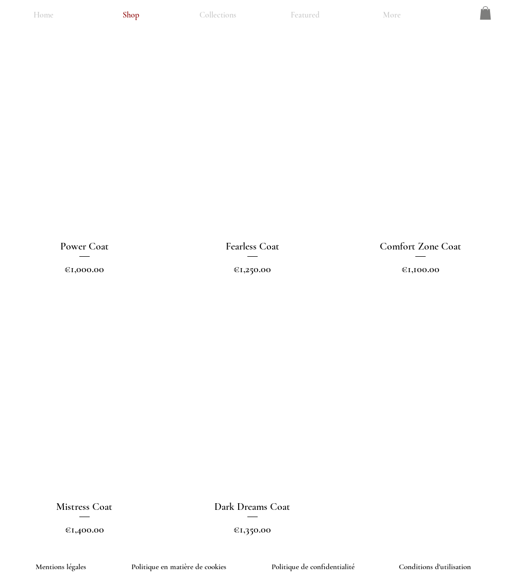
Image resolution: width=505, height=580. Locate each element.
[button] (485, 13)
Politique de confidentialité (313, 566)
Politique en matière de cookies (179, 566)
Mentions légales (61, 566)
